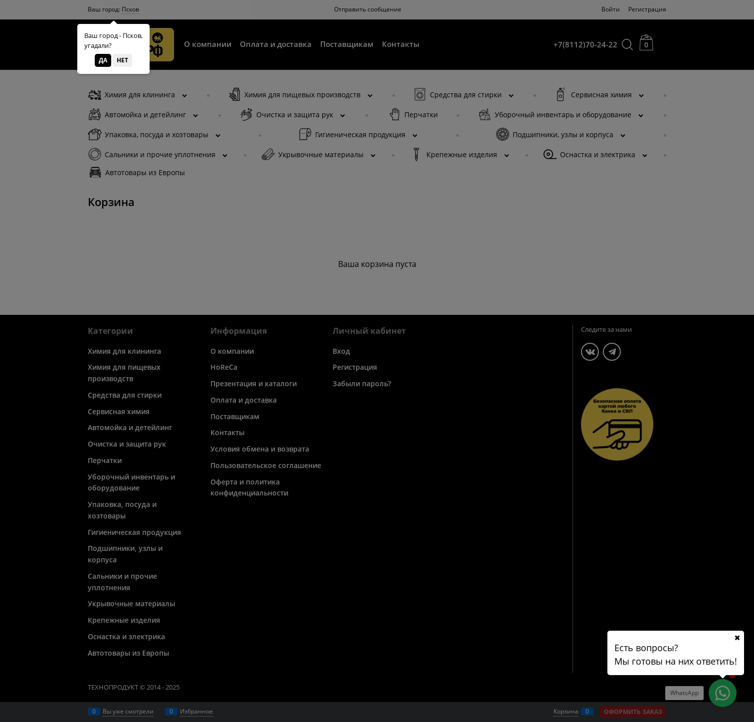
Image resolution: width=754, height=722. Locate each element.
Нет (122, 60)
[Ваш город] (737, 638)
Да (103, 60)
